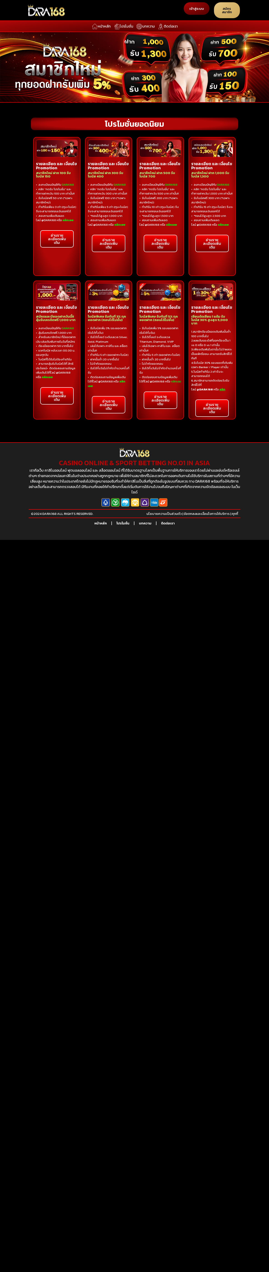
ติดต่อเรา (168, 523)
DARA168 (171, 184)
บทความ (145, 523)
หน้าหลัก (100, 523)
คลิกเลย (176, 381)
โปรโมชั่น (122, 523)
